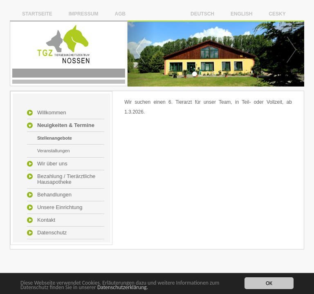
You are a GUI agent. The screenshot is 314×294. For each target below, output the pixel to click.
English (241, 13)
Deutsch (202, 13)
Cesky (277, 13)
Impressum (84, 13)
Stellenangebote (54, 138)
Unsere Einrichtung (60, 207)
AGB (120, 13)
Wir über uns (52, 164)
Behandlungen (54, 195)
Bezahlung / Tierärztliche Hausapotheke (66, 179)
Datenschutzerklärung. (122, 287)
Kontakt (46, 220)
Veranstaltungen (53, 150)
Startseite (37, 13)
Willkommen (51, 113)
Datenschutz (52, 233)
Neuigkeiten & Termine (65, 125)
